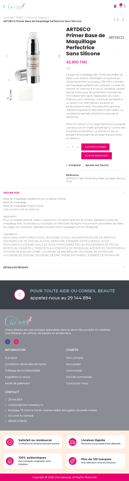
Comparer (74, 165)
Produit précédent (114, 19)
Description (11, 192)
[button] (6, 56)
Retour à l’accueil (119, 19)
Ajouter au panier (95, 147)
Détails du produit (15, 267)
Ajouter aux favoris (97, 165)
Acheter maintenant (96, 155)
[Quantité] (73, 147)
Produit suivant (123, 19)
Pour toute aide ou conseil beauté (72, 290)
